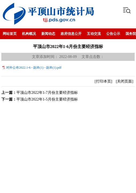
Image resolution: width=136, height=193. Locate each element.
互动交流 (94, 34)
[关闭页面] (124, 81)
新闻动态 (48, 34)
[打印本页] (103, 81)
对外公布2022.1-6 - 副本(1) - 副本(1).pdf (33, 67)
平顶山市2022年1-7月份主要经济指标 (47, 93)
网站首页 (10, 34)
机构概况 (29, 34)
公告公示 (113, 34)
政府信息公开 (71, 34)
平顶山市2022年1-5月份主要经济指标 (47, 99)
